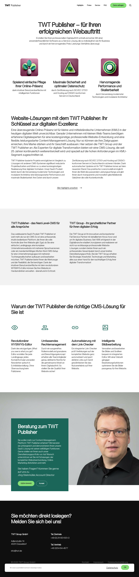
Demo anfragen (118, 5)
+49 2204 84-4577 (59, 548)
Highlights (80, 5)
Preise (89, 5)
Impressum (98, 562)
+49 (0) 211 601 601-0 (60, 538)
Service (97, 5)
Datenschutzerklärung (118, 562)
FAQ (105, 5)
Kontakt (41, 495)
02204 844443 (26, 495)
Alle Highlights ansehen (67, 199)
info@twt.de (16, 551)
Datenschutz (112, 567)
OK (125, 567)
